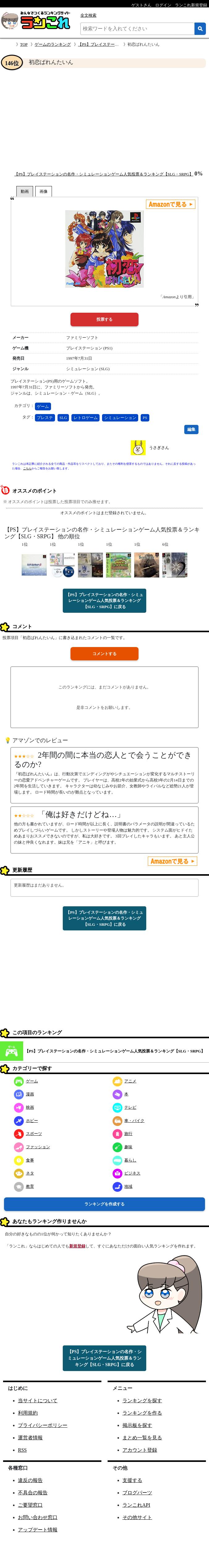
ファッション (32, 1147)
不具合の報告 (33, 1492)
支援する (132, 1480)
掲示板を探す (137, 1425)
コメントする (104, 653)
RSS (22, 1450)
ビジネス (127, 1173)
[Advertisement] (104, 119)
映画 (24, 1107)
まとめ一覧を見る (142, 1437)
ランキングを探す (142, 1400)
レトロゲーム (86, 417)
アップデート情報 (38, 1529)
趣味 (123, 1147)
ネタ (24, 1173)
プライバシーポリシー (42, 1425)
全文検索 (88, 15)
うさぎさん (159, 447)
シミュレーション (120, 417)
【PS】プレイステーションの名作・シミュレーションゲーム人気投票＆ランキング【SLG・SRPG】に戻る (104, 600)
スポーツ (28, 1133)
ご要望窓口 (30, 1505)
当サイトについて (38, 1400)
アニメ (125, 1081)
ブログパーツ (137, 1492)
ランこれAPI (136, 1505)
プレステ (45, 417)
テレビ (125, 1107)
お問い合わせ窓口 (38, 1517)
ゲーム (43, 406)
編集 (191, 429)
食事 (24, 1160)
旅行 (123, 1133)
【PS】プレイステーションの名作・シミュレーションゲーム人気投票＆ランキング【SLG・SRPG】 (103, 174)
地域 (123, 1186)
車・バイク (129, 1120)
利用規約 (28, 1413)
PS (145, 417)
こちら (27, 468)
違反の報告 (30, 1480)
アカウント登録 (139, 1450)
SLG (63, 417)
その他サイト (137, 1517)
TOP (24, 44)
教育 (24, 1186)
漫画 (24, 1094)
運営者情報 (30, 1437)
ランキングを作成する (104, 1204)
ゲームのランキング (53, 44)
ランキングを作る (142, 1413)
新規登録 (77, 1246)
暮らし (125, 1160)
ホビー (26, 1120)
